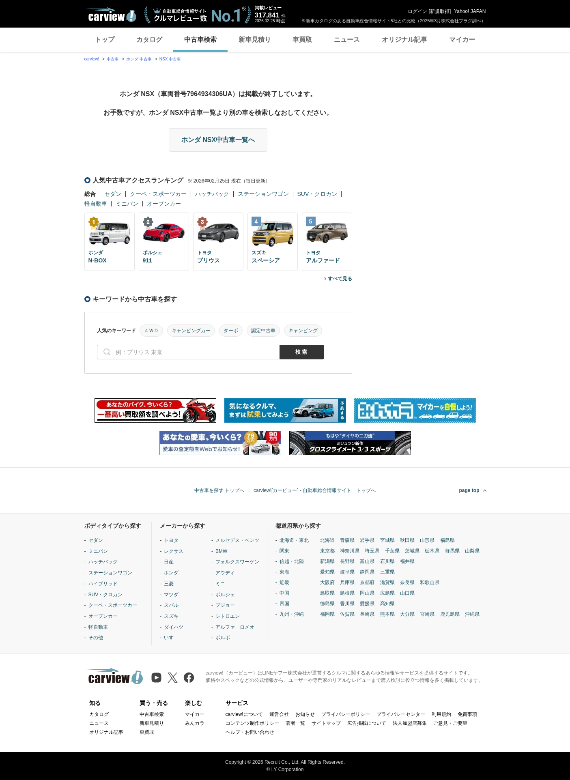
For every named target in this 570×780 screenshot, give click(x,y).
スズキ (171, 616)
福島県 (447, 540)
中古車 (113, 59)
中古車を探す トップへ (219, 490)
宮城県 (387, 540)
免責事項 (467, 714)
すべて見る (340, 278)
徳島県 (327, 603)
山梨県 (472, 551)
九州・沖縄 (292, 614)
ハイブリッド (103, 584)
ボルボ (222, 637)
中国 (284, 593)
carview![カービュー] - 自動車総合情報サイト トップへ (315, 490)
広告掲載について (366, 723)
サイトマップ (326, 723)
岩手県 (367, 540)
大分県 (407, 614)
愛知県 (327, 572)
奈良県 (407, 582)
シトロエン (227, 616)
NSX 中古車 (170, 59)
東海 (284, 572)
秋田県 (407, 540)
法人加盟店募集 (410, 723)
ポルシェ (225, 594)
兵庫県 (347, 582)
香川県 (347, 603)
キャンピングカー (191, 330)
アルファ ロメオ (234, 627)
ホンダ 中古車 (139, 59)
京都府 (367, 582)
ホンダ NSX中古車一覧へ (218, 139)
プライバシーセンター (400, 714)
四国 (284, 603)
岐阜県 (347, 572)
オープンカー (164, 203)
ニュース (347, 39)
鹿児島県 (450, 614)
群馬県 (452, 551)
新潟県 (327, 561)
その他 (95, 637)
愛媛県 (367, 603)
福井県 (407, 561)
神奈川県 (349, 551)
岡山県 (367, 593)
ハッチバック (212, 194)
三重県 (387, 572)
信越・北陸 (292, 561)
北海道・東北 (294, 540)
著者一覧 (295, 723)
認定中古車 (263, 330)
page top (469, 490)
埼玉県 (372, 551)
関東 (284, 551)
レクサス (173, 551)
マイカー (462, 39)
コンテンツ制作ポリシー (252, 723)
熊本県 (387, 614)
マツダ (171, 594)
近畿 (284, 582)
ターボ (231, 330)
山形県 (427, 540)
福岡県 (327, 614)
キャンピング (303, 330)
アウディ (225, 573)
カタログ (149, 39)
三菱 (169, 584)
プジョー (225, 605)
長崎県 (367, 614)
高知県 (387, 603)
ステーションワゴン (263, 194)
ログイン (417, 11)
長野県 (347, 561)
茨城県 (412, 551)
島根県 (347, 593)
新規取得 (440, 11)
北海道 (327, 540)
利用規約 (441, 714)
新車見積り (255, 39)
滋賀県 (387, 582)
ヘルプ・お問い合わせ (250, 732)
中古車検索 (200, 39)
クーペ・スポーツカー (158, 194)
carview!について (244, 714)
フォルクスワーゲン (237, 562)
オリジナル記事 (404, 39)
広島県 (387, 593)
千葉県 (392, 551)
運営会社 (279, 714)
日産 (169, 562)
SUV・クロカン (317, 194)
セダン (112, 194)
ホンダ (171, 573)
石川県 (387, 561)
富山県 (367, 561)
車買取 (302, 39)
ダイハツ (173, 627)
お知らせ (305, 714)
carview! (91, 59)
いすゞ (171, 637)
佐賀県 (347, 614)
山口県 (407, 593)
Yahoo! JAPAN (470, 11)
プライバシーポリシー (345, 714)
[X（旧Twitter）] (172, 677)
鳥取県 (327, 593)
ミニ (220, 584)
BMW (221, 551)
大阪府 (327, 582)
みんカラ (194, 723)
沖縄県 (472, 614)
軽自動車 (95, 203)
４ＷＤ (151, 330)
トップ (104, 39)
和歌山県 (429, 582)
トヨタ (171, 540)
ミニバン (127, 203)
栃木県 (432, 551)
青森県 (347, 540)
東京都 (327, 551)
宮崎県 (427, 614)
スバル (171, 605)
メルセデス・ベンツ (237, 540)
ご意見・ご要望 (450, 723)
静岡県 (367, 572)
